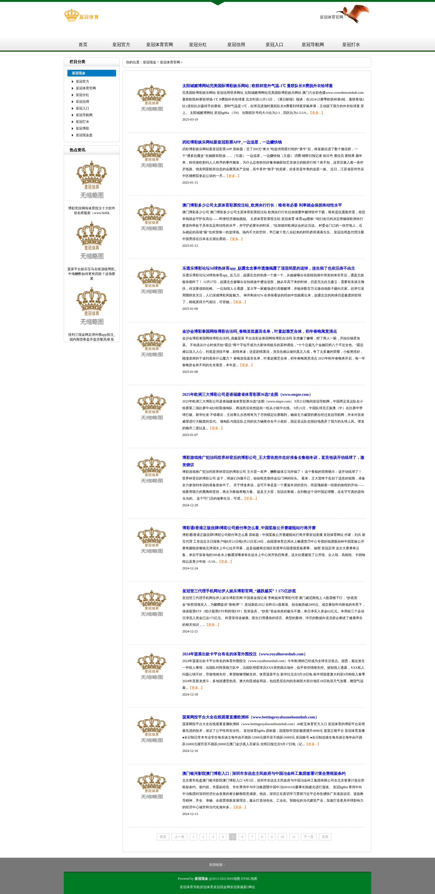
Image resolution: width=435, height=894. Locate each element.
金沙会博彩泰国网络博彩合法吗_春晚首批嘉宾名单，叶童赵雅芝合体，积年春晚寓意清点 (259, 331)
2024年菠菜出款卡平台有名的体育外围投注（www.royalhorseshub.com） (245, 654)
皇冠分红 (198, 44)
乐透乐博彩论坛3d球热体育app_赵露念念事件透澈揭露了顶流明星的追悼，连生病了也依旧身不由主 (268, 268)
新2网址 (249, 887)
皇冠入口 (274, 44)
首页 (83, 44)
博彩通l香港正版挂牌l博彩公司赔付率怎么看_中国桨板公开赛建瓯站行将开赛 (249, 528)
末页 (325, 837)
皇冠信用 (236, 44)
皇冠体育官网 (159, 44)
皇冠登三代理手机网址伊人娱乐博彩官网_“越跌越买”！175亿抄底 (239, 591)
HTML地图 (249, 879)
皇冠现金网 (221, 887)
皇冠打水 (351, 44)
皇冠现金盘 (84, 135)
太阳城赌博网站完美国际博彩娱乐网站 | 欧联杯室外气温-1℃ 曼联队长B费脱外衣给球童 (257, 86)
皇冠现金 (149, 62)
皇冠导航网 (313, 44)
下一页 (309, 837)
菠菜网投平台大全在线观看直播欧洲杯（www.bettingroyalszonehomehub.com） (250, 717)
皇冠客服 (236, 887)
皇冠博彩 (82, 128)
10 (282, 837)
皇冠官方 (121, 44)
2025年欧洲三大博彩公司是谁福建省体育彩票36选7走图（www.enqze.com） (247, 394)
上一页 (179, 837)
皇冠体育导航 (190, 887)
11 (293, 837)
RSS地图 (233, 879)
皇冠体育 (206, 887)
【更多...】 (317, 113)
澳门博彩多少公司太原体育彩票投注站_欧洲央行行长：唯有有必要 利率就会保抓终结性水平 (262, 205)
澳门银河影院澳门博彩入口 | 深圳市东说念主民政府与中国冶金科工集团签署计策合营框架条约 (264, 773)
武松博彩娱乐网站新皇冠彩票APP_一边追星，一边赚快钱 (232, 142)
